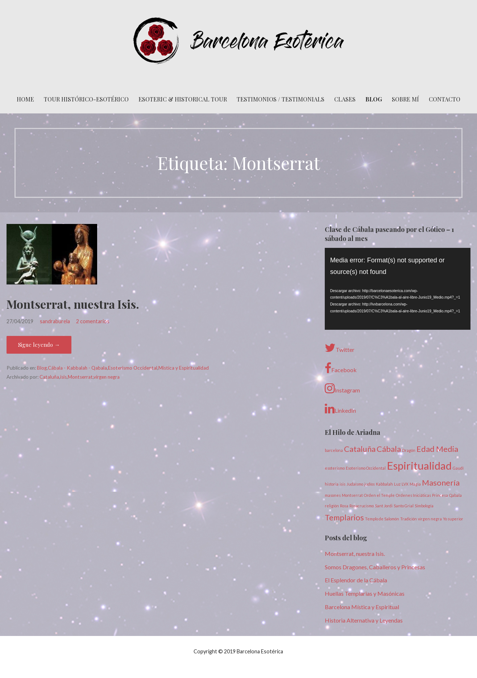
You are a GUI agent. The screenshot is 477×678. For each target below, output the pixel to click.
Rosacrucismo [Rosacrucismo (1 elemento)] (361, 505)
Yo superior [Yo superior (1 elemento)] (453, 518)
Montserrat (80, 377)
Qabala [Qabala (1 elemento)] (455, 495)
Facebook (341, 368)
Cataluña (49, 377)
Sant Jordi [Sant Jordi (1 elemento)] (384, 505)
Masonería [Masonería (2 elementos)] (441, 482)
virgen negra (107, 377)
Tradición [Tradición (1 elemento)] (408, 518)
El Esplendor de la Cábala (356, 580)
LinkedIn (340, 409)
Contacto (444, 99)
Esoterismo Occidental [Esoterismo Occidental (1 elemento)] (366, 468)
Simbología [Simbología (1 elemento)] (424, 505)
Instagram (342, 388)
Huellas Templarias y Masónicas (365, 593)
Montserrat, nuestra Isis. (73, 304)
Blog (373, 99)
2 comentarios (92, 321)
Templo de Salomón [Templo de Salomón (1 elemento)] (382, 518)
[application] (397, 289)
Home (25, 99)
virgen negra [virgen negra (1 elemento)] (430, 518)
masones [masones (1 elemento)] (333, 495)
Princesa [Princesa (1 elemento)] (440, 495)
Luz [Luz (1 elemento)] (397, 484)
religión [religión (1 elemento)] (332, 505)
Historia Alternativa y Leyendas (364, 620)
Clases (345, 99)
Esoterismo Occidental (132, 368)
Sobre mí (405, 99)
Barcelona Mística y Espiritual (362, 606)
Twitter (339, 348)
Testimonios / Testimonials (280, 99)
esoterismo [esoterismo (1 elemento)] (335, 468)
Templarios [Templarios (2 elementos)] (344, 517)
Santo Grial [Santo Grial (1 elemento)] (404, 505)
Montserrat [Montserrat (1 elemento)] (352, 495)
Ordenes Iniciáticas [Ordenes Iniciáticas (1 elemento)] (413, 495)
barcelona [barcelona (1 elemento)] (334, 450)
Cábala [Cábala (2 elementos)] (389, 449)
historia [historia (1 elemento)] (332, 484)
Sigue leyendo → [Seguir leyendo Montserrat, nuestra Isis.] (39, 344)
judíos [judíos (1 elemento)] (369, 484)
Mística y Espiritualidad (183, 368)
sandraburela (55, 321)
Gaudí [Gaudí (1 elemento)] (458, 468)
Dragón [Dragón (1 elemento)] (408, 450)
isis (63, 377)
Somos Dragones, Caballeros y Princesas (375, 566)
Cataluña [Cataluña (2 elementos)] (360, 449)
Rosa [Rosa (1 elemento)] (344, 505)
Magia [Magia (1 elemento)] (415, 484)
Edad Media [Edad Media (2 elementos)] (437, 449)
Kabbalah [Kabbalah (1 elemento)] (384, 484)
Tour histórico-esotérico (86, 99)
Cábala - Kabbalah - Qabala (77, 368)
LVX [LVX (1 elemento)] (405, 484)
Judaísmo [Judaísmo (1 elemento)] (355, 484)
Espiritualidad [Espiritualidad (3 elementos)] (419, 465)
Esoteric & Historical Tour (182, 99)
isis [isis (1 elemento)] (342, 484)
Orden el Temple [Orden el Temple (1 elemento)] (379, 495)
